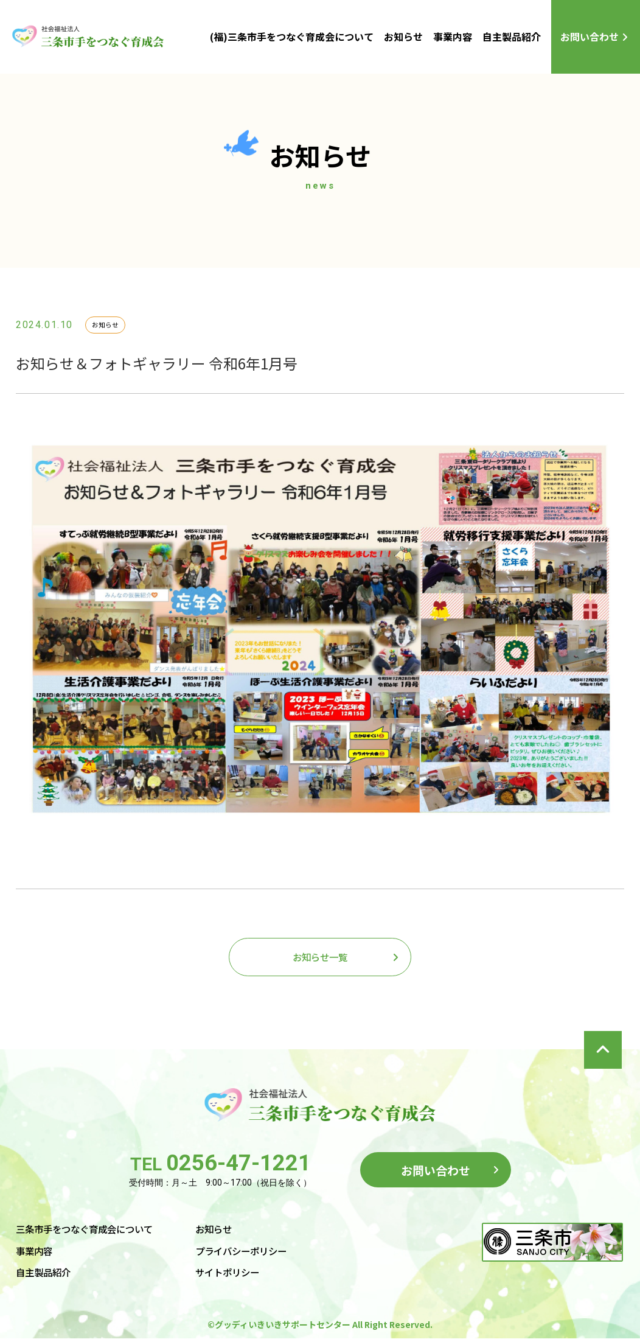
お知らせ (403, 36)
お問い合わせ (589, 36)
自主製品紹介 (511, 36)
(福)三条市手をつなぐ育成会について (292, 36)
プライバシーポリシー (253, 1253)
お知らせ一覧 (320, 958)
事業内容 (452, 36)
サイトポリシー (238, 1275)
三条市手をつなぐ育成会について (89, 1232)
